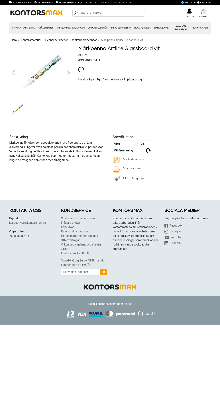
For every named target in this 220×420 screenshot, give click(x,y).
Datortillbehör (98, 28)
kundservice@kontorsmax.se (27, 222)
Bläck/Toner (142, 28)
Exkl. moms (188, 2)
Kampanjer (200, 28)
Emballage (161, 28)
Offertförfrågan (70, 240)
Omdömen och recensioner (78, 218)
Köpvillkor (67, 227)
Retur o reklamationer (74, 231)
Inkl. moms (204, 2)
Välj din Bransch (181, 28)
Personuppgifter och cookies (79, 236)
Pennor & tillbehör (56, 40)
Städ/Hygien (46, 28)
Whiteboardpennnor (84, 40)
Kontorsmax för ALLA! (75, 253)
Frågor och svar (71, 222)
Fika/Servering (121, 28)
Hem (14, 40)
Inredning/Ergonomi (71, 28)
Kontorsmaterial (23, 28)
